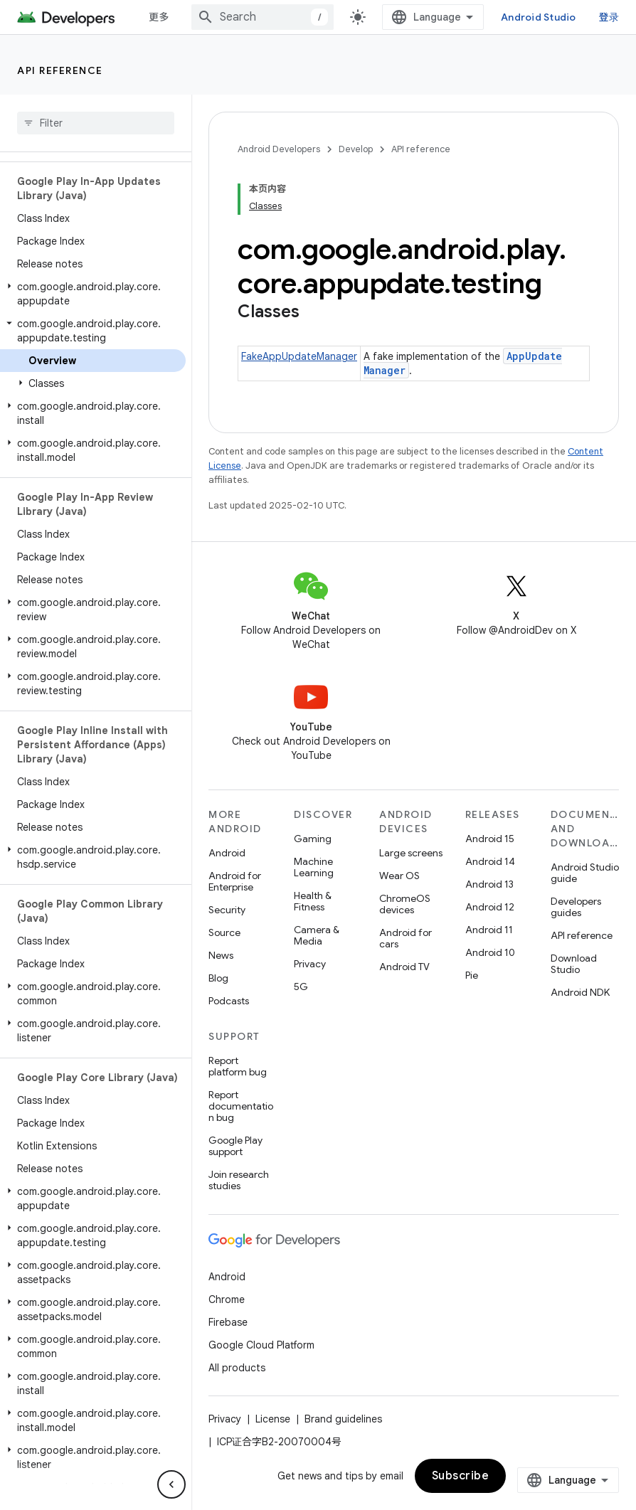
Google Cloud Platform (261, 1345)
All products (236, 1367)
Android (226, 852)
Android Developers (279, 149)
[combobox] (262, 17)
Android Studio (538, 17)
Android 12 (489, 906)
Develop (356, 149)
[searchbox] (95, 123)
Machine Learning (314, 867)
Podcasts (228, 1000)
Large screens (410, 852)
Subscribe (460, 1476)
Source (224, 932)
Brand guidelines (343, 1419)
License (272, 1419)
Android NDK (580, 992)
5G (301, 986)
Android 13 (489, 884)
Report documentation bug (240, 1106)
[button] (93, 293)
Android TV (404, 966)
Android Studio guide (585, 873)
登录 (609, 17)
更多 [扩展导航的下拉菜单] (159, 17)
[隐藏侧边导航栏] (171, 1484)
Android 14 (490, 861)
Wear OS (399, 875)
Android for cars (405, 938)
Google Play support (235, 1146)
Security (226, 909)
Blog (218, 978)
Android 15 (489, 838)
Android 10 (490, 952)
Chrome (226, 1299)
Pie (471, 975)
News (220, 955)
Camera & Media (316, 935)
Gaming (313, 838)
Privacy (310, 963)
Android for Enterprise (234, 881)
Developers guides (576, 907)
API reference (60, 70)
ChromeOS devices (404, 904)
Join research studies (238, 1180)
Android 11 (489, 929)
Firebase (228, 1322)
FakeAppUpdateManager (299, 356)
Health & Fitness (313, 901)
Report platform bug (237, 1066)
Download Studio (574, 964)
